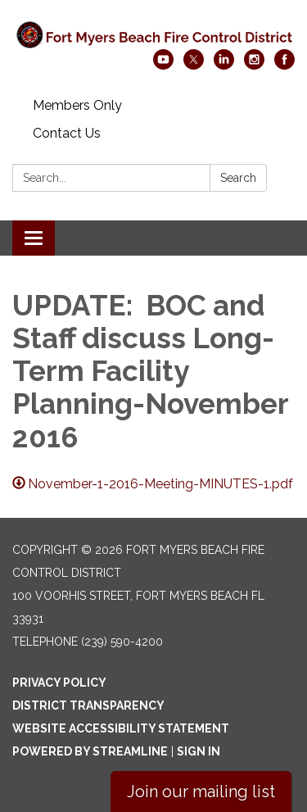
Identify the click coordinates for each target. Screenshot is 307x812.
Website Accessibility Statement (120, 728)
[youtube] (163, 65)
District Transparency (88, 705)
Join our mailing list (201, 791)
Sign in (198, 751)
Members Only (77, 105)
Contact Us (67, 133)
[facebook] (284, 65)
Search (238, 177)
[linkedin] (224, 65)
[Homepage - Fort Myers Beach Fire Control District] (153, 32)
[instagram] (254, 65)
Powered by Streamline (90, 751)
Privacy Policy (59, 682)
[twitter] (193, 65)
